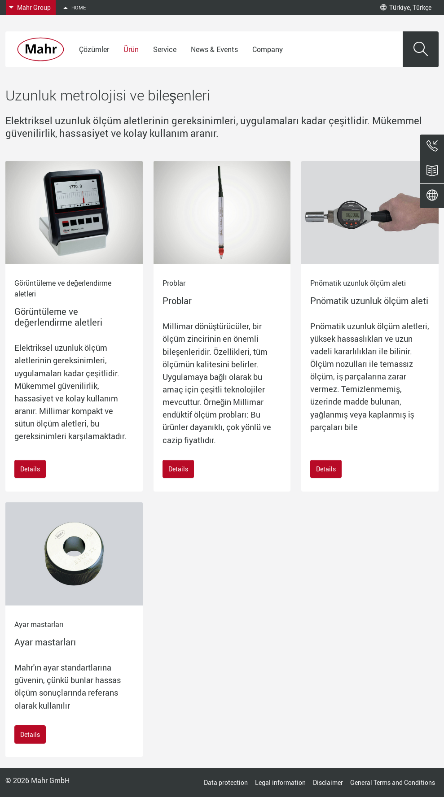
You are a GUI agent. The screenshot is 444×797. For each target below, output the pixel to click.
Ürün (131, 49)
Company (267, 49)
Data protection (226, 782)
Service (164, 49)
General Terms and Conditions (392, 782)
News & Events (214, 49)
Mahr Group (34, 7)
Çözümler (94, 49)
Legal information (280, 782)
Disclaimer (328, 782)
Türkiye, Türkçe (405, 7)
